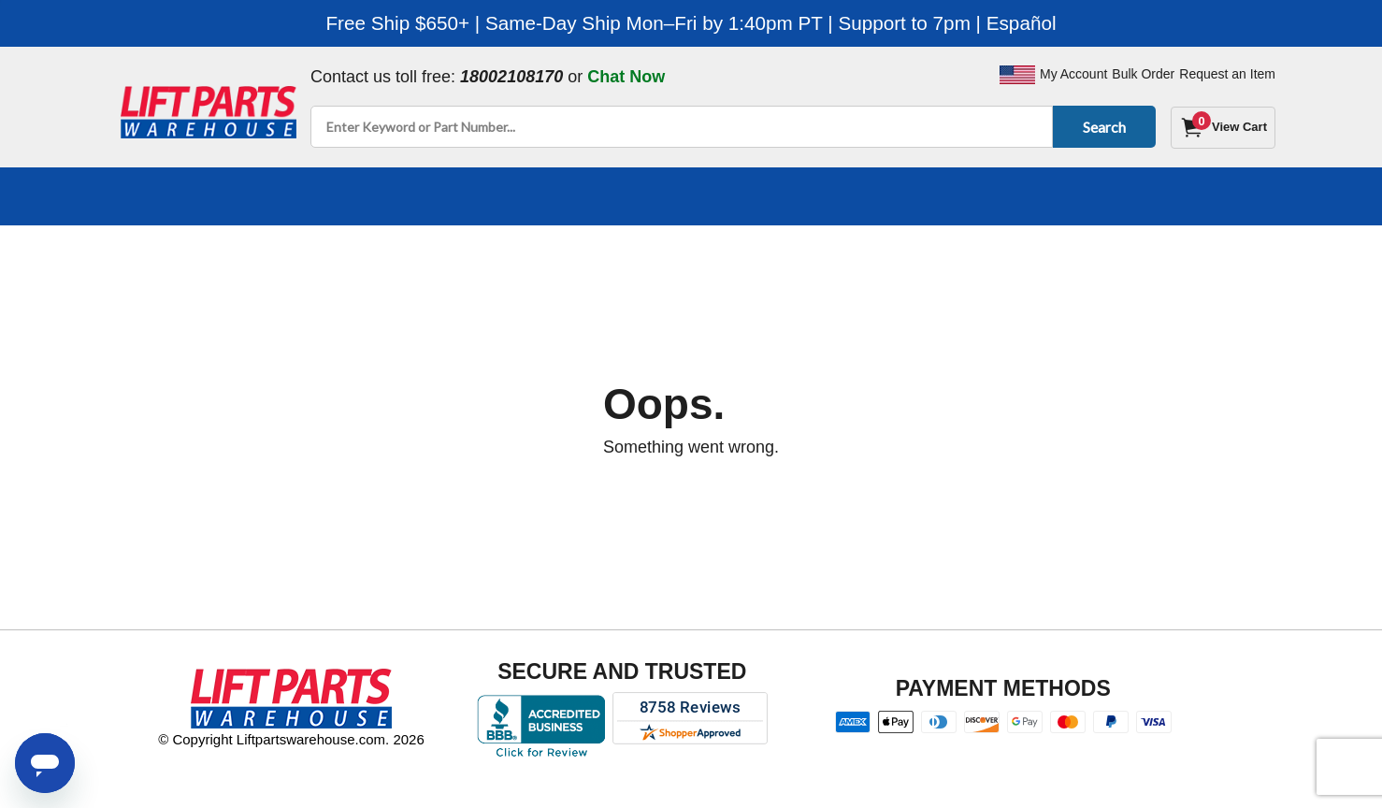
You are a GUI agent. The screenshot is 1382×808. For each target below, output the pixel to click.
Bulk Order (1143, 73)
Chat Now (626, 76)
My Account (1073, 73)
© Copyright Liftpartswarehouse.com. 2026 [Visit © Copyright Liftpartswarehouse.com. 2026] (291, 739)
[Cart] (1223, 128)
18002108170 (511, 76)
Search (1101, 127)
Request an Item (1227, 73)
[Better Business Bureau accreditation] (541, 726)
